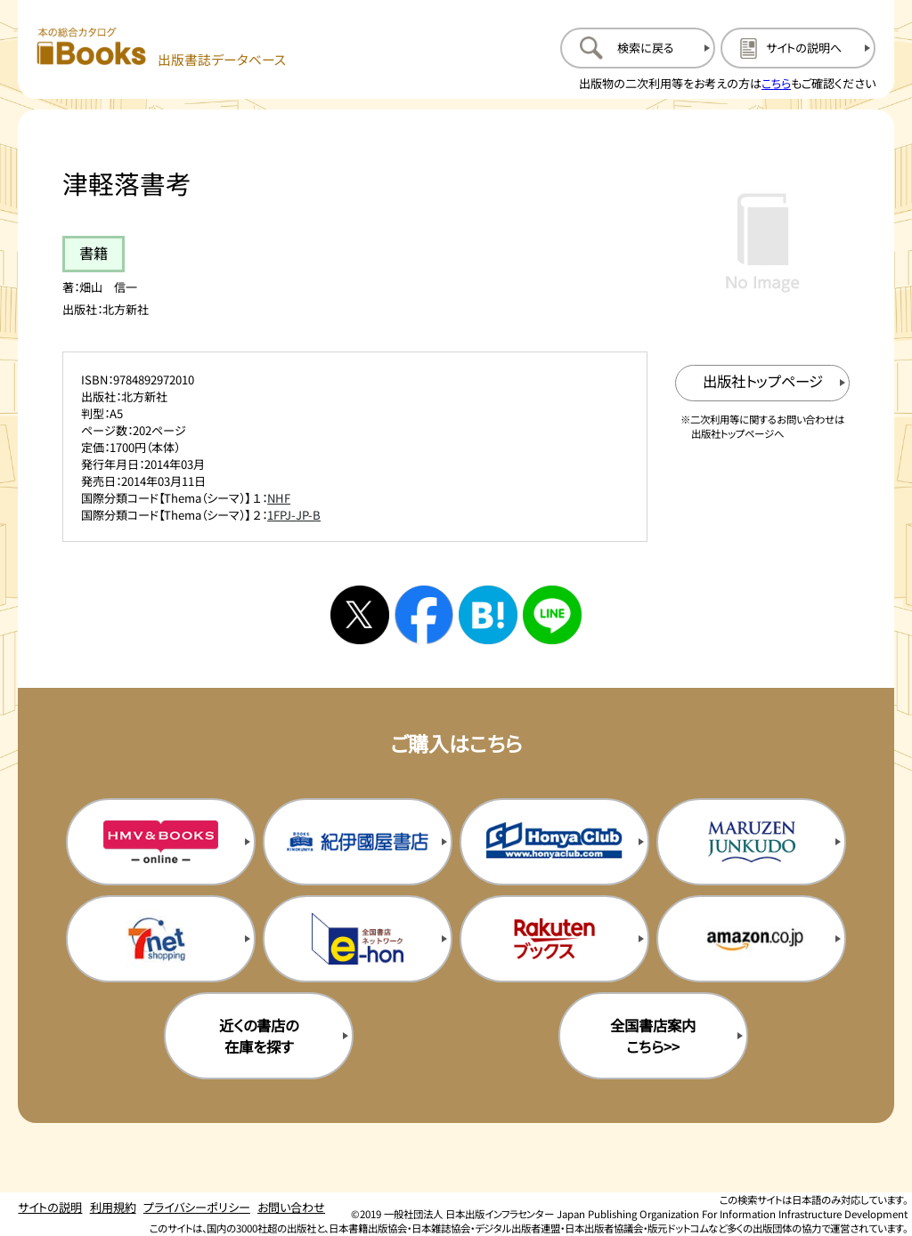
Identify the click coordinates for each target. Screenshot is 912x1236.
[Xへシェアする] (359, 615)
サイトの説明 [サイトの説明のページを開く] (50, 1207)
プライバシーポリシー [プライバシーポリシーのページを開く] (196, 1207)
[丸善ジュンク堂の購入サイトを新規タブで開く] (751, 841)
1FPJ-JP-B (294, 514)
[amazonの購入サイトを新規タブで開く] (751, 938)
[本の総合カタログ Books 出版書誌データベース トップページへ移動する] (162, 48)
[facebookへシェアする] (424, 615)
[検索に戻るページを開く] (637, 48)
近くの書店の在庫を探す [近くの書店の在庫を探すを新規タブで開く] (258, 1035)
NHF (278, 497)
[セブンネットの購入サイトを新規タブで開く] (161, 938)
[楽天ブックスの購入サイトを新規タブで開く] (554, 938)
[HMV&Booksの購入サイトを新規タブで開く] (161, 841)
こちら (776, 83)
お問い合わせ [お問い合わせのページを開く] (291, 1207)
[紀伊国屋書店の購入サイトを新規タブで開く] (357, 841)
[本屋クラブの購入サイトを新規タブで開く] (554, 841)
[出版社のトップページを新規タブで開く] (763, 383)
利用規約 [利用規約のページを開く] (113, 1207)
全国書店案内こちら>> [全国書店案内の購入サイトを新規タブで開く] (653, 1035)
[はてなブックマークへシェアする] (488, 615)
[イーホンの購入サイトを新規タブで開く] (357, 938)
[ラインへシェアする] (552, 615)
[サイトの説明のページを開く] (798, 48)
